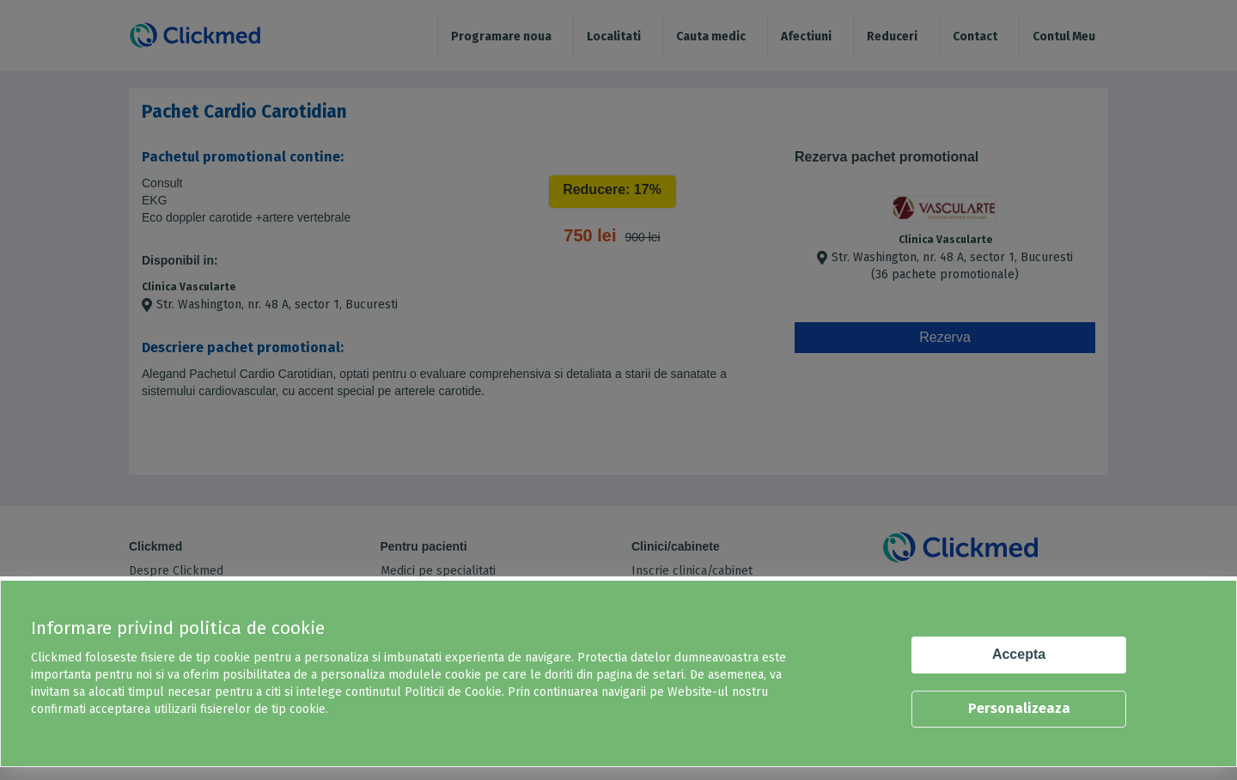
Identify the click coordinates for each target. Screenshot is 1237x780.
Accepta (1018, 654)
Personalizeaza (1019, 708)
